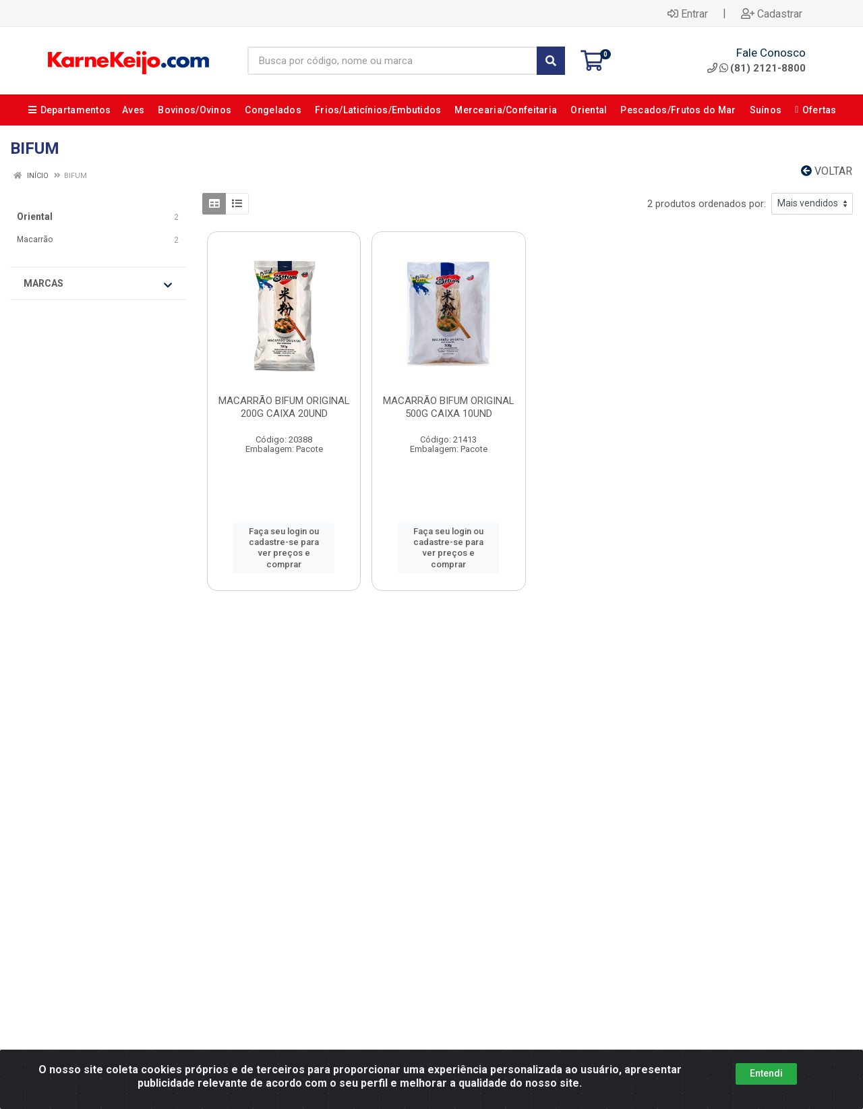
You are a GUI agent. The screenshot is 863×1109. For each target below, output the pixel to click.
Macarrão (35, 239)
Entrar (687, 13)
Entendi (766, 1073)
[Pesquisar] (551, 61)
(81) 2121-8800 (756, 68)
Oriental (35, 216)
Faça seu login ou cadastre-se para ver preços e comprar (284, 547)
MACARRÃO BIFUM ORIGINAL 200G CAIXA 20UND (284, 407)
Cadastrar (771, 13)
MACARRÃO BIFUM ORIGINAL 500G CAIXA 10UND (448, 407)
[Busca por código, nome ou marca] (392, 61)
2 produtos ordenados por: (706, 204)
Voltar (826, 171)
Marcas (98, 284)
